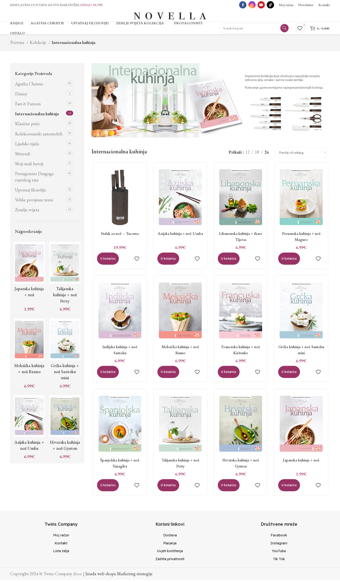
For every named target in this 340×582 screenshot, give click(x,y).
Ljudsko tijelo (27, 146)
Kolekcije (38, 44)
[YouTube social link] (261, 4)
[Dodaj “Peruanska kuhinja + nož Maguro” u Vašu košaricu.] (290, 262)
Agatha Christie (29, 86)
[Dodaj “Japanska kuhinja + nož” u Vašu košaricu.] (290, 491)
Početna (17, 44)
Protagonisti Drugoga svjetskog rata (34, 179)
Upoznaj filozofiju (30, 192)
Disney (21, 96)
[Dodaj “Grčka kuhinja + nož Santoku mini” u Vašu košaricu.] (290, 377)
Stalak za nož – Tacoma (118, 236)
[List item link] (61, 537)
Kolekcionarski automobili (39, 136)
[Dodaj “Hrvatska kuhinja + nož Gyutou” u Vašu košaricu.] (229, 491)
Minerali (22, 156)
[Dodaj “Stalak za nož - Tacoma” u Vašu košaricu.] (106, 262)
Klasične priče (27, 126)
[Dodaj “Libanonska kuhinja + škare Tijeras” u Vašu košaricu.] (229, 262)
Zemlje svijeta (27, 212)
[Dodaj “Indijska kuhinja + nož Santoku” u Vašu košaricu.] (106, 377)
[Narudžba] (302, 154)
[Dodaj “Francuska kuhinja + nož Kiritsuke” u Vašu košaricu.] (229, 377)
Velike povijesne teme (34, 202)
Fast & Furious (28, 106)
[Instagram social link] (252, 4)
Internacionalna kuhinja (37, 116)
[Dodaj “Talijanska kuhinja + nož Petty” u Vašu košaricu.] (167, 491)
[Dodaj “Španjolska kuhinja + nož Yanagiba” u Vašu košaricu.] (106, 491)
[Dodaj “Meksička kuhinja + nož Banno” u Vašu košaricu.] (167, 377)
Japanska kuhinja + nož (303, 466)
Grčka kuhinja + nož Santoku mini (65, 374)
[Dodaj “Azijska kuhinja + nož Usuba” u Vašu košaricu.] (167, 262)
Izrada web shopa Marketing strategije (119, 576)
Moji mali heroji (29, 166)
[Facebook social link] (242, 4)
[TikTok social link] (270, 4)
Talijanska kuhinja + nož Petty (65, 297)
